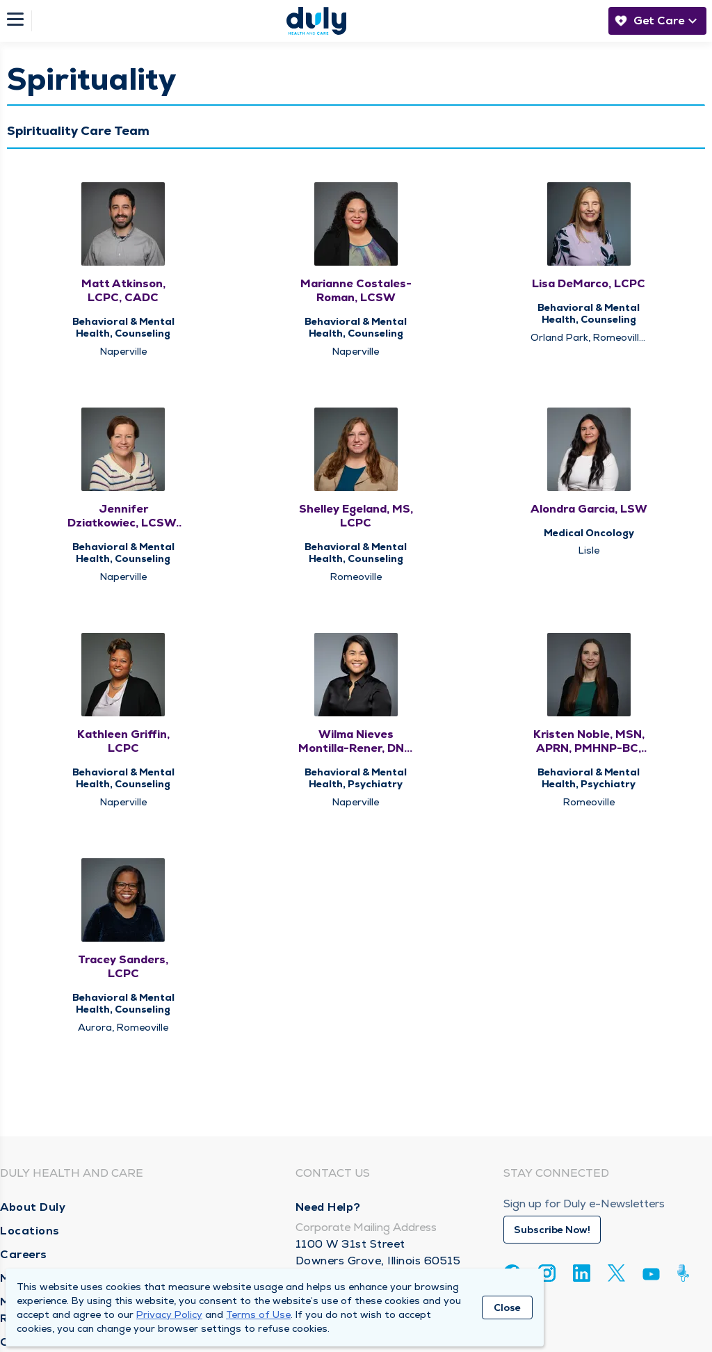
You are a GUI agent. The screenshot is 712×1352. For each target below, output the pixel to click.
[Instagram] (547, 1273)
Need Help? (328, 1207)
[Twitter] (616, 1273)
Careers (23, 1254)
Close (507, 1307)
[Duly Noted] (686, 1273)
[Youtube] (651, 1276)
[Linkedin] (581, 1273)
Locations (30, 1230)
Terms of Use (258, 1314)
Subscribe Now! (552, 1229)
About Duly (32, 1207)
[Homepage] (316, 21)
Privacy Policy (169, 1314)
